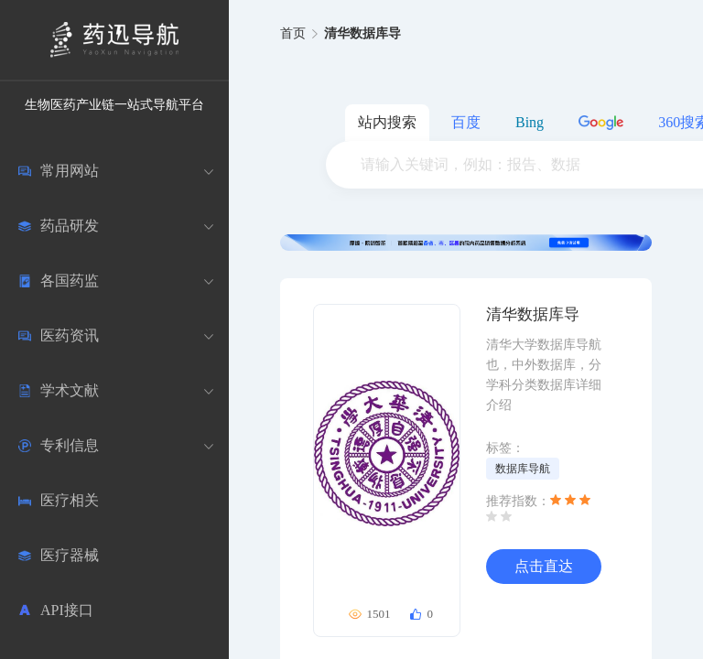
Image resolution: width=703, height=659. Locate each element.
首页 (293, 33)
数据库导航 (522, 468)
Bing (529, 122)
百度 (466, 122)
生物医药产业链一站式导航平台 (114, 105)
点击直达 (543, 566)
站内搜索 (387, 122)
